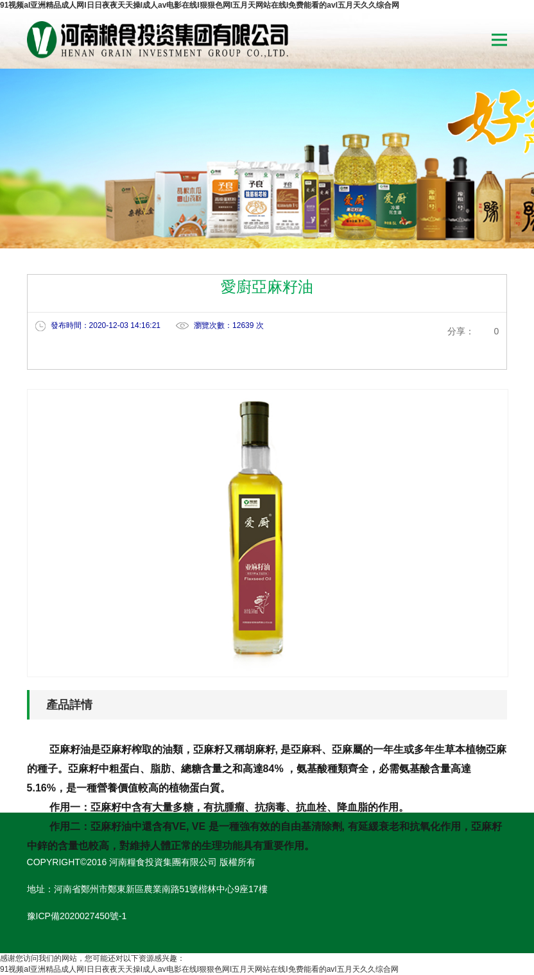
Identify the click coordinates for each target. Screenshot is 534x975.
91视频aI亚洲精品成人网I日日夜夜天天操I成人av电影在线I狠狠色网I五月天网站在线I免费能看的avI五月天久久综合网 (199, 5)
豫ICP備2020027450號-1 (77, 916)
